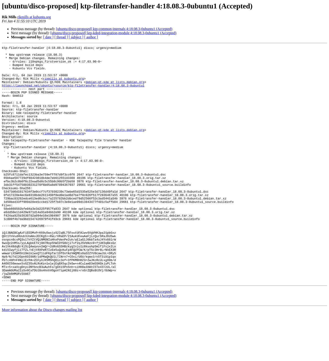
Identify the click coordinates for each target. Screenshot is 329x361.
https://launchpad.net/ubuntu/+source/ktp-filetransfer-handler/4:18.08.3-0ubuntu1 (73, 94)
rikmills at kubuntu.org (34, 17)
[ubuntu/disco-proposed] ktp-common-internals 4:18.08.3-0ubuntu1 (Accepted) (114, 29)
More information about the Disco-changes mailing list (42, 357)
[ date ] (48, 37)
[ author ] (91, 37)
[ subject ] (76, 37)
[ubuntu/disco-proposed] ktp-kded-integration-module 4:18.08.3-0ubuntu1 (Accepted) (113, 33)
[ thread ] (61, 37)
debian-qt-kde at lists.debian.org (115, 89)
